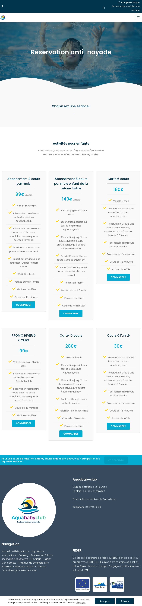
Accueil (6, 551)
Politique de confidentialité (34, 562)
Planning (23, 555)
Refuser (125, 601)
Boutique (36, 559)
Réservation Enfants (42, 555)
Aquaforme (38, 551)
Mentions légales (24, 566)
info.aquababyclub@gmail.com (98, 499)
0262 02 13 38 (93, 507)
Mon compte (9, 562)
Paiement (7, 566)
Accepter (105, 601)
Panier (47, 559)
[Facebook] (2, 6)
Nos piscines (9, 555)
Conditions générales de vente (19, 570)
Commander (23, 304)
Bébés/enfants (20, 551)
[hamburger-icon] (138, 17)
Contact (41, 566)
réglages (80, 602)
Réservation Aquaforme (15, 559)
